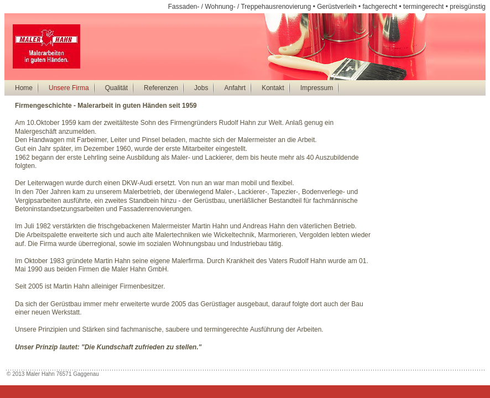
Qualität (116, 88)
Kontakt (273, 88)
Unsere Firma (69, 88)
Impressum (316, 88)
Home (24, 88)
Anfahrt (235, 88)
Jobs (201, 88)
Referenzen (161, 88)
